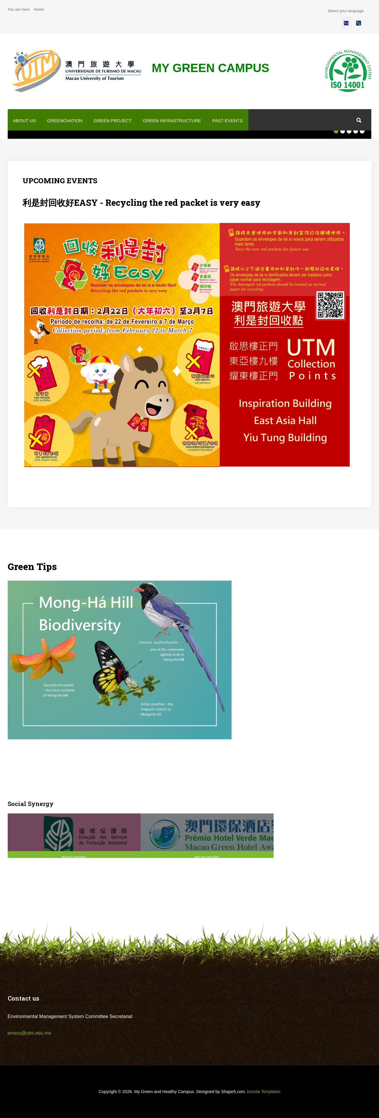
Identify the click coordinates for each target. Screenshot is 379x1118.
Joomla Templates (263, 1091)
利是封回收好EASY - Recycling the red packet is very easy (142, 202)
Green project (112, 120)
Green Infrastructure (172, 120)
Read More (68, 857)
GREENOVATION (65, 120)
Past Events (227, 120)
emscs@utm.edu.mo (29, 1033)
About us (24, 120)
